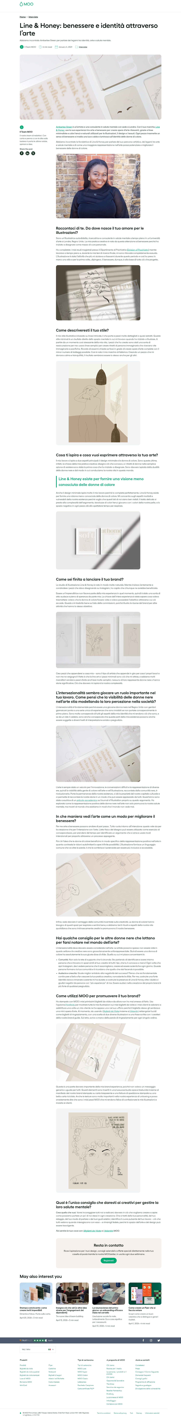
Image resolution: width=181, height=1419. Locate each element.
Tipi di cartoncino (84, 1365)
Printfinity (110, 1394)
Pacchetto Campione (110, 3)
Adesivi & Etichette (53, 10)
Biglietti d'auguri (55, 1375)
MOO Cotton (83, 1375)
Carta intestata (54, 1382)
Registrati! (109, 1260)
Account (124, 3)
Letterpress (82, 1382)
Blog (112, 10)
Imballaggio (111, 1401)
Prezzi (137, 1369)
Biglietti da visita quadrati (29, 1372)
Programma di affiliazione (145, 1382)
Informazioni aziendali (152, 1413)
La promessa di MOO (115, 1397)
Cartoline (39, 10)
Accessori (87, 10)
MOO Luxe (82, 1369)
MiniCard (23, 1385)
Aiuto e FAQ (121, 10)
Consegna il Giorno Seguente (147, 1372)
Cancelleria (75, 10)
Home (23, 17)
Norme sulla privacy (120, 1413)
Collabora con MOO (114, 1404)
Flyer (66, 10)
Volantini (108, 1231)
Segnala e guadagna (143, 1385)
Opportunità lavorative (115, 1381)
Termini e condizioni (103, 1413)
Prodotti (23, 1365)
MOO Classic (83, 1378)
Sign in (132, 3)
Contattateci (140, 1365)
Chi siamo (110, 1365)
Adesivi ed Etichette (56, 1378)
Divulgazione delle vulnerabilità (147, 1388)
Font (131, 1413)
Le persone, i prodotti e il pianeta (116, 1373)
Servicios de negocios (115, 1387)
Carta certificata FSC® (86, 1388)
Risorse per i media (114, 1369)
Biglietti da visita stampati (29, 1375)
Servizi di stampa (100, 10)
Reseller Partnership (114, 1391)
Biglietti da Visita (26, 10)
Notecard (52, 1372)
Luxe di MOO (25, 1378)
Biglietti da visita (26, 1369)
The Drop (110, 1384)
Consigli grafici (141, 1378)
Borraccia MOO (26, 1382)
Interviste (33, 17)
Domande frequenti (143, 1375)
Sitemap (139, 1413)
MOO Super (82, 1372)
